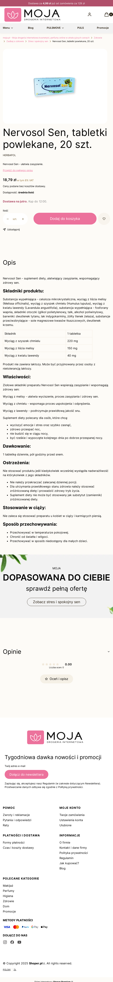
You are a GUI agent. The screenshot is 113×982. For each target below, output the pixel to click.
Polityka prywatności (73, 853)
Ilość (5, 210)
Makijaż (8, 885)
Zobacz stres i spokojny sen (56, 602)
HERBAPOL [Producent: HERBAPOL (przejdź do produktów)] (9, 155)
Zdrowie (98, 37)
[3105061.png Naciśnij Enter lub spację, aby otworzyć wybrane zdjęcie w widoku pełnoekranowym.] (55, 87)
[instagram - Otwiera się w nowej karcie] (5, 942)
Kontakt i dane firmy (73, 847)
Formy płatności (14, 842)
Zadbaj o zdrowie (15, 41)
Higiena (8, 896)
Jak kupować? (69, 863)
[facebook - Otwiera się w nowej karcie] (12, 942)
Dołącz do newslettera (26, 774)
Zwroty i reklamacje (16, 815)
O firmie (64, 842)
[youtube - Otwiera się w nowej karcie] (19, 942)
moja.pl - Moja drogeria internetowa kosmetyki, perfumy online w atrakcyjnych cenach (46, 37)
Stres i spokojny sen (38, 41)
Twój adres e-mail (15, 765)
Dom (6, 906)
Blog (62, 868)
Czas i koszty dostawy (18, 847)
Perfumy (8, 891)
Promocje (9, 911)
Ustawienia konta (71, 820)
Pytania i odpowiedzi (17, 820)
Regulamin (66, 858)
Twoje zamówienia (72, 815)
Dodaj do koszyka (65, 218)
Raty (6, 825)
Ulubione (65, 825)
